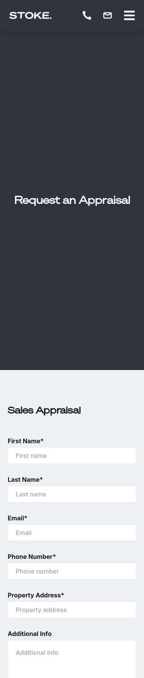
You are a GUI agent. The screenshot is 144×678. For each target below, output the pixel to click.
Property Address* (36, 595)
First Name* (26, 441)
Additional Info (30, 634)
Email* (18, 518)
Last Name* (25, 479)
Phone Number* (32, 556)
